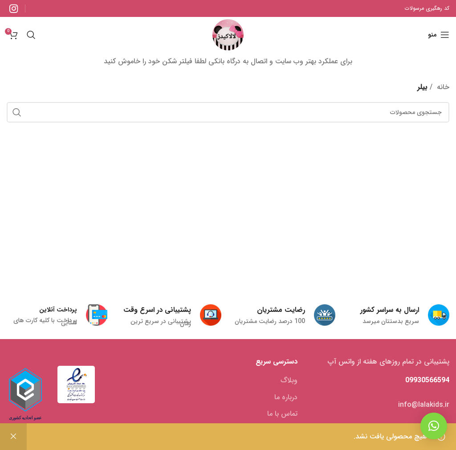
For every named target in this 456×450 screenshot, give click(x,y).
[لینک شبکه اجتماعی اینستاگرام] (13, 8)
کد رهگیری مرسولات (427, 8)
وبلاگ (289, 380)
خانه (442, 87)
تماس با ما (282, 414)
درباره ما (285, 397)
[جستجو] (31, 35)
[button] (433, 426)
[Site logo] (228, 34)
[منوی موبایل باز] (438, 35)
